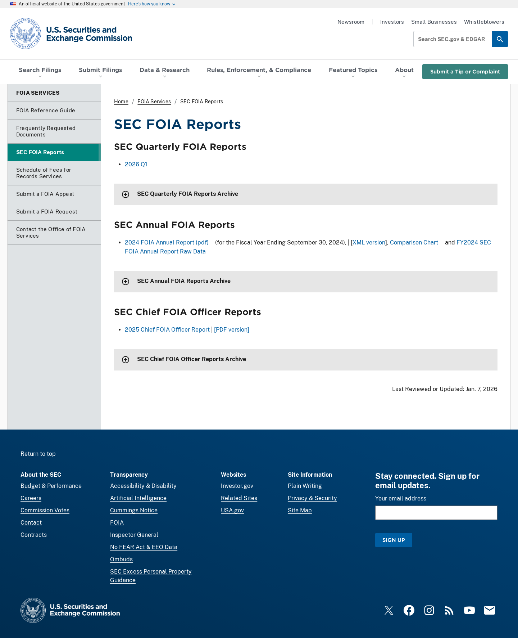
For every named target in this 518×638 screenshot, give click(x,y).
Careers (31, 498)
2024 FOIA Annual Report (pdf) (167, 242)
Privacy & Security (312, 498)
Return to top (38, 453)
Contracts (34, 534)
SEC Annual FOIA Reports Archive (184, 281)
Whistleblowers (484, 22)
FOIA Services (154, 101)
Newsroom (350, 22)
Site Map (300, 510)
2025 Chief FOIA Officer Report (167, 329)
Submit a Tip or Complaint (465, 71)
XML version (369, 242)
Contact (31, 522)
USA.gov (232, 510)
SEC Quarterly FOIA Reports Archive (187, 194)
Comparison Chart (414, 242)
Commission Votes (45, 510)
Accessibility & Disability (143, 485)
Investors (392, 22)
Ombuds (121, 559)
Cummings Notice (134, 510)
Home (121, 101)
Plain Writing (305, 485)
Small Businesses (434, 22)
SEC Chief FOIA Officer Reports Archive (191, 359)
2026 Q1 (136, 164)
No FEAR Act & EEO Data (143, 547)
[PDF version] (231, 329)
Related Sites (239, 498)
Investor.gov (237, 485)
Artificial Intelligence (138, 498)
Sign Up (393, 540)
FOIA (117, 522)
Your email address (400, 498)
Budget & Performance (51, 485)
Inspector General (134, 534)
